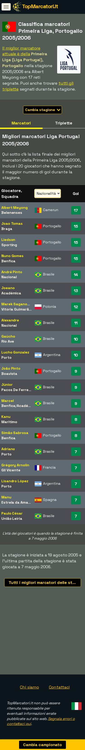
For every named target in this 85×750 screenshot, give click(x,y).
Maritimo (9, 421)
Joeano (8, 287)
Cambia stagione (43, 109)
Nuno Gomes (12, 255)
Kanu (5, 416)
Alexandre (10, 320)
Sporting (9, 244)
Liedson (8, 239)
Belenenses (11, 212)
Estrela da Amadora (18, 502)
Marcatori (21, 123)
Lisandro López (14, 481)
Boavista (9, 373)
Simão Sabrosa (14, 432)
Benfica (8, 261)
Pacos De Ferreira (17, 389)
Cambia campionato (42, 744)
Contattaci (59, 687)
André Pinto (11, 272)
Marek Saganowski (18, 304)
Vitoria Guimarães (17, 309)
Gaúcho (8, 336)
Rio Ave (7, 341)
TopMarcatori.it (40, 6)
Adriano (8, 449)
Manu (6, 497)
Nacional (9, 277)
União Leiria (11, 518)
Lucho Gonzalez (15, 352)
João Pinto (10, 368)
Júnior (6, 384)
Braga (6, 228)
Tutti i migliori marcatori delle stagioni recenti (45, 582)
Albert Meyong (14, 207)
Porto (6, 357)
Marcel (7, 400)
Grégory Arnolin (15, 465)
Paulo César (12, 513)
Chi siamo (29, 687)
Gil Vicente (10, 470)
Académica (11, 293)
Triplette (63, 123)
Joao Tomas (12, 223)
